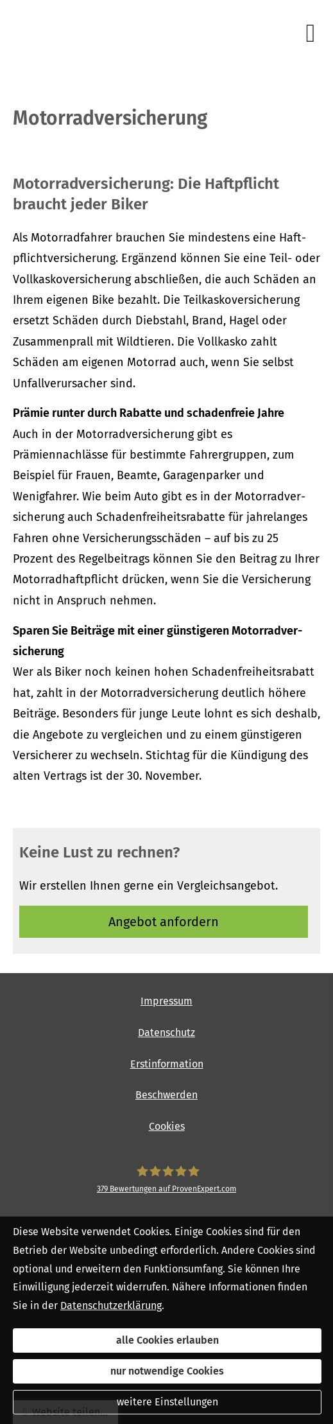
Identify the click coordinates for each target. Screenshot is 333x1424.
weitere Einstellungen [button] (167, 1402)
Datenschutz (166, 1032)
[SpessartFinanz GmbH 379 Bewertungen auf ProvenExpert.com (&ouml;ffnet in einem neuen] (166, 1180)
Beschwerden (166, 1095)
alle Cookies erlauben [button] (167, 1340)
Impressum (166, 1001)
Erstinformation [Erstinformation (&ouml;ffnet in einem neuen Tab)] (166, 1064)
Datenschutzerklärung (111, 1305)
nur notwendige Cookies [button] (167, 1371)
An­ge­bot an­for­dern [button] (163, 921)
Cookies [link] (167, 1126)
